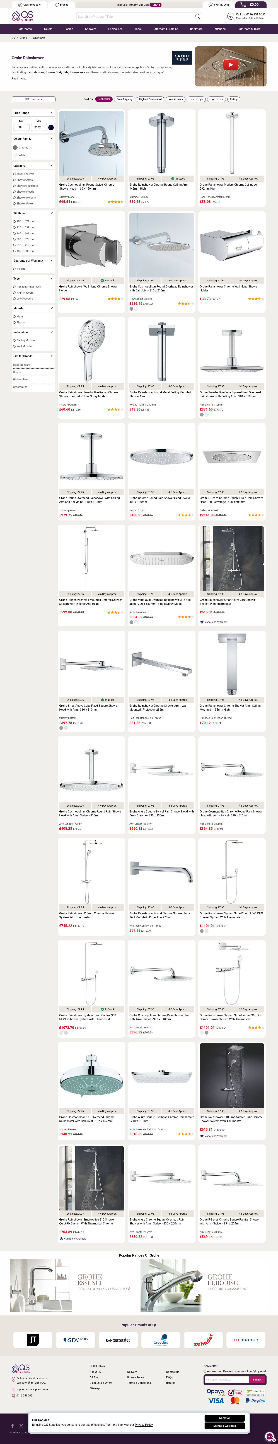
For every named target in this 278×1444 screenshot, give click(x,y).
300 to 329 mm (26, 239)
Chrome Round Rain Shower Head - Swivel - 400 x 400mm (161, 500)
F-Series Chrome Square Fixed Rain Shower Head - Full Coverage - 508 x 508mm (231, 500)
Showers (90, 29)
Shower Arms (25, 180)
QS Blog (94, 1377)
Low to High (196, 99)
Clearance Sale (29, 5)
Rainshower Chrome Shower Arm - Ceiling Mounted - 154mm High (230, 707)
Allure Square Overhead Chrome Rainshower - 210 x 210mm (161, 1119)
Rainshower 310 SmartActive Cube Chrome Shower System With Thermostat (231, 1119)
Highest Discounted (150, 99)
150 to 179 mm (26, 221)
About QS (95, 1372)
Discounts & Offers (101, 1382)
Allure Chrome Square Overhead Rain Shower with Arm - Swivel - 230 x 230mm (157, 1221)
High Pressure (25, 292)
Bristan (17, 372)
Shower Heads (25, 191)
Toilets (48, 29)
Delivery (132, 1372)
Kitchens (220, 29)
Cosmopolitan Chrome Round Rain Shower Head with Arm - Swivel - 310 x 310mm (231, 813)
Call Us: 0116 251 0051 (250, 14)
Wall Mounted (25, 346)
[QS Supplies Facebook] (12, 1425)
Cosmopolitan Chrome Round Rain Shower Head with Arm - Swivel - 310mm (90, 813)
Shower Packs (25, 203)
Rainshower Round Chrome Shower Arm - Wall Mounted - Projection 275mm (159, 915)
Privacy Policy (135, 1377)
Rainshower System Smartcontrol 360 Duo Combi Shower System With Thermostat (231, 1017)
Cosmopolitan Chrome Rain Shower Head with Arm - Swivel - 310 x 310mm (159, 1017)
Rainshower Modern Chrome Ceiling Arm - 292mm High (230, 186)
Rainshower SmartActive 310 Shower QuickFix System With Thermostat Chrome (87, 1221)
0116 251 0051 (23, 1396)
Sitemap (95, 1388)
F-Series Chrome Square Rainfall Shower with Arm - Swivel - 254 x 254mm (229, 1221)
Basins (68, 29)
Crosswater (20, 386)
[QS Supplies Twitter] (21, 1425)
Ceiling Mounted (26, 340)
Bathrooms (25, 29)
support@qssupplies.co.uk (30, 1389)
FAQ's (169, 1377)
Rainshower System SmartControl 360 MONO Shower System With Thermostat (87, 1017)
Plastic (21, 322)
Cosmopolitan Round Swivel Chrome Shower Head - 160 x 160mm (86, 186)
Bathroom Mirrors (249, 29)
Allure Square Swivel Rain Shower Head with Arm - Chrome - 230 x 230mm (161, 813)
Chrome (23, 147)
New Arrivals (175, 99)
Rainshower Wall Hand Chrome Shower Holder (88, 288)
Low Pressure (25, 298)
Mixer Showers (25, 174)
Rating (234, 99)
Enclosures (115, 29)
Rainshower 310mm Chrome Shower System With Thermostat (86, 915)
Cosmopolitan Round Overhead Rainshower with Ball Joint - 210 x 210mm (161, 288)
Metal (20, 316)
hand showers (35, 72)
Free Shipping (124, 99)
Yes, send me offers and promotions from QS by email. (237, 1371)
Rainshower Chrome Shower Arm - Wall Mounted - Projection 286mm (158, 707)
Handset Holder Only (29, 286)
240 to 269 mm (26, 233)
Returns (170, 1382)
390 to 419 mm (26, 245)
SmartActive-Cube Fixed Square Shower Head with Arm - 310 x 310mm (88, 707)
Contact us (172, 1372)
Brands (61, 5)
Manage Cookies (224, 1425)
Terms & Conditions (139, 1382)
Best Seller (104, 99)
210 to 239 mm (26, 227)
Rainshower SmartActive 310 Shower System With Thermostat (227, 602)
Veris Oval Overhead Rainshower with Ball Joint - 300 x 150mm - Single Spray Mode (160, 602)
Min (21, 121)
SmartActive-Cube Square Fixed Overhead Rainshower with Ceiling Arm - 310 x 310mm (230, 394)
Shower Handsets (27, 185)
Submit (257, 1379)
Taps (137, 29)
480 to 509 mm (26, 251)
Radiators (196, 29)
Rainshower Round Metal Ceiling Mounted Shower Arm (160, 394)
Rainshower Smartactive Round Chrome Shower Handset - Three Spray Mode (88, 394)
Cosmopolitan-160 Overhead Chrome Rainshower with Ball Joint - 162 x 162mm (86, 1119)
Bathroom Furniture (165, 29)
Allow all (225, 1418)
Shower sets (77, 72)
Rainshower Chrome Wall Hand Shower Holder (229, 288)
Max (39, 121)
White (22, 155)
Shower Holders (26, 197)
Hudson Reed (21, 379)
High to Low (216, 99)
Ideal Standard (21, 364)
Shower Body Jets (57, 72)
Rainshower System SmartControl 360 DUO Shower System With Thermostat (231, 915)
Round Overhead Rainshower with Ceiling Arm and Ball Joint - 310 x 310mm (89, 500)
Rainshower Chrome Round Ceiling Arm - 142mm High (159, 186)
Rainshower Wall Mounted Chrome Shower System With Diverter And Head (90, 602)
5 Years (21, 268)
